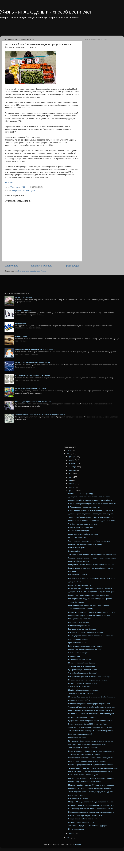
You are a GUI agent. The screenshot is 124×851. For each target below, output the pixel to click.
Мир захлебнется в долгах (79, 561)
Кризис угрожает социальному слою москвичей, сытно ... (91, 771)
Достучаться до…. (75, 582)
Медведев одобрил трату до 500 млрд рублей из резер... (91, 785)
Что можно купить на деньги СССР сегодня (32, 375)
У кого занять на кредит (77, 653)
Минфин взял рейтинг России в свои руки (85, 544)
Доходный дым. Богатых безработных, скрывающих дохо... (92, 592)
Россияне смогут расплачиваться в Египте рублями (89, 615)
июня (71, 477)
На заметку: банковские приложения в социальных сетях (91, 805)
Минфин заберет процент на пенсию (83, 690)
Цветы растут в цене (76, 795)
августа (72, 470)
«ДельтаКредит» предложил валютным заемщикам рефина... (93, 768)
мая (70, 480)
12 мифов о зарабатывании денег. (82, 666)
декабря (72, 457)
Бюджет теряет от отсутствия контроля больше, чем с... (90, 568)
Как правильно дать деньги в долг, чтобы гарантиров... (90, 677)
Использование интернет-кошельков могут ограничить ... (91, 812)
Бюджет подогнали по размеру (80, 493)
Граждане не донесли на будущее (82, 629)
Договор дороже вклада (78, 639)
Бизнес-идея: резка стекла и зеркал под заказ (33, 362)
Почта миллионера (76, 829)
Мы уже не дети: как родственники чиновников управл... (91, 778)
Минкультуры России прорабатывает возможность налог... (91, 565)
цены (33, 191)
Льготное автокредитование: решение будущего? (88, 826)
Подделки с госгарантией (78, 622)
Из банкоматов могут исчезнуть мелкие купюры (87, 680)
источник (9, 183)
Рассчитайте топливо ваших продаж (83, 775)
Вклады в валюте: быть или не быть (83, 819)
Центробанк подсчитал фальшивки (82, 670)
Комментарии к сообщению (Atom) (32, 271)
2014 (69, 838)
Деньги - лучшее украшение (79, 585)
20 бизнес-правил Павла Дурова (81, 663)
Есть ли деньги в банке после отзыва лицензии (87, 761)
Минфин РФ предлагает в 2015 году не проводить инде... (91, 802)
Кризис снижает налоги (77, 643)
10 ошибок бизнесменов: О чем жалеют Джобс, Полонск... (91, 697)
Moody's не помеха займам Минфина (83, 534)
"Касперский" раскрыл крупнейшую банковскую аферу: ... (91, 707)
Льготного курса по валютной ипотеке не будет (87, 744)
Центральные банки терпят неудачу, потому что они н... (90, 741)
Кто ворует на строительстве (80, 619)
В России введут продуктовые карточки (84, 507)
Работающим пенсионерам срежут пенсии (85, 646)
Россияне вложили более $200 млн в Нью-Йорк (87, 724)
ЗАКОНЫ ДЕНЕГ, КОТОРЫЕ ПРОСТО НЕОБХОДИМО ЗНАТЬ (40, 415)
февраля (72, 491)
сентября (73, 467)
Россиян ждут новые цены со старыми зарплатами (88, 595)
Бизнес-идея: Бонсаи (23, 297)
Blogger (78, 844)
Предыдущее (71, 265)
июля (71, 474)
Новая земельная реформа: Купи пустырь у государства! (91, 751)
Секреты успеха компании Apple (81, 822)
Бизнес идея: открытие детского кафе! (30, 388)
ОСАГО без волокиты (77, 538)
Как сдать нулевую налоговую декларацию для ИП (35, 349)
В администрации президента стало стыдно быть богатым (92, 504)
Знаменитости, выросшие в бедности (83, 748)
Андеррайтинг (20, 323)
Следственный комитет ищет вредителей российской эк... (91, 510)
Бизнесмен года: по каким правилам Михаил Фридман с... (91, 588)
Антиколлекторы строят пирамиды (82, 717)
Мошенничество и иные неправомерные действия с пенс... (92, 521)
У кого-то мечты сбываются (79, 687)
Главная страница (41, 265)
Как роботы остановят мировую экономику (85, 632)
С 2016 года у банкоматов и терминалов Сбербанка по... (91, 809)
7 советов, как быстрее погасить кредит (84, 754)
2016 (69, 450)
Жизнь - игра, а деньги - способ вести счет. (46, 12)
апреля (72, 484)
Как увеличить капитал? (78, 798)
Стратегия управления (24, 310)
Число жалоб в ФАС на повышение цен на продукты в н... (91, 727)
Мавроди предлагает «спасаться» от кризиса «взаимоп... (91, 788)
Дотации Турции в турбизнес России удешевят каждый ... (91, 514)
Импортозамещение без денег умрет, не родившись (89, 704)
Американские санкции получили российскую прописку (90, 731)
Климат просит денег (76, 548)
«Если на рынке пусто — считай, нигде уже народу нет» (91, 792)
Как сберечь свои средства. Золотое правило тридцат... (90, 599)
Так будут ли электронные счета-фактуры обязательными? (92, 554)
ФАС (28, 191)
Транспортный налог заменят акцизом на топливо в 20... (91, 517)
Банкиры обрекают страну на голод (82, 527)
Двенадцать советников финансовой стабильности (89, 497)
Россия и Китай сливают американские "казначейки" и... (91, 500)
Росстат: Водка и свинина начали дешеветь (86, 781)
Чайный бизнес (21, 336)
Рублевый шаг (74, 656)
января (72, 833)
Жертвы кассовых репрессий (80, 734)
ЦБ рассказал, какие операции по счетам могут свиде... (90, 721)
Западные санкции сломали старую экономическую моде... (92, 558)
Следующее (11, 265)
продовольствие (18, 191)
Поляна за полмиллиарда (78, 531)
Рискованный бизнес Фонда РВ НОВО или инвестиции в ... (92, 714)
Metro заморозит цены (77, 737)
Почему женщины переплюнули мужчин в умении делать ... (92, 612)
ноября (72, 460)
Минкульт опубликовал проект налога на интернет (88, 605)
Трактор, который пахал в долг (80, 693)
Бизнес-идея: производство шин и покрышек (33, 402)
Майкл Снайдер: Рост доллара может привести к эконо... (91, 710)
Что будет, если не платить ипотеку (82, 524)
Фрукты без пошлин (76, 602)
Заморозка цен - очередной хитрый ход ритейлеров (89, 541)
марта (71, 487)
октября (72, 463)
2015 (69, 454)
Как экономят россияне (77, 575)
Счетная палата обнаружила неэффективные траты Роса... (92, 578)
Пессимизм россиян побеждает (81, 700)
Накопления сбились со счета (80, 660)
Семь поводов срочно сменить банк (82, 683)
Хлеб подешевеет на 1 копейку (80, 609)
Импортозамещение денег (79, 626)
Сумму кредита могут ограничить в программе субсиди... (91, 758)
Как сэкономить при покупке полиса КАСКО (85, 815)
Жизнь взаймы (74, 551)
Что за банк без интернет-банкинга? (82, 673)
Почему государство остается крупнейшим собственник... (91, 765)
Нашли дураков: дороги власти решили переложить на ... (91, 636)
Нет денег (72, 571)
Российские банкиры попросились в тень (84, 649)
